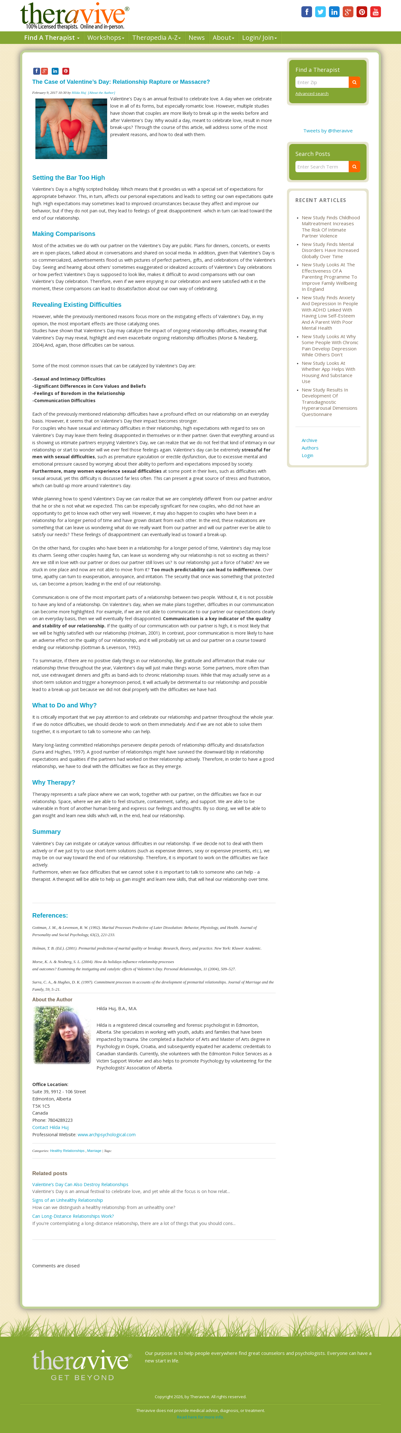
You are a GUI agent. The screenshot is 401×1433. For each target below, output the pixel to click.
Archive (309, 440)
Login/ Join (259, 37)
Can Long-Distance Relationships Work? (73, 1216)
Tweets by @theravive (328, 130)
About (223, 37)
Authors (310, 448)
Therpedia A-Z (156, 37)
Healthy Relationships (67, 1151)
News (197, 37)
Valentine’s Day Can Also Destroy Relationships (80, 1184)
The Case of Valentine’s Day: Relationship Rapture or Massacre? (121, 81)
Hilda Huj (79, 92)
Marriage (94, 1151)
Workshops (105, 37)
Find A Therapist (52, 37)
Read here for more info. (200, 1417)
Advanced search (312, 93)
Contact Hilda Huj (50, 1127)
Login (307, 455)
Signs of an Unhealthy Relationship (67, 1200)
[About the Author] (101, 92)
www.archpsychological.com (107, 1134)
